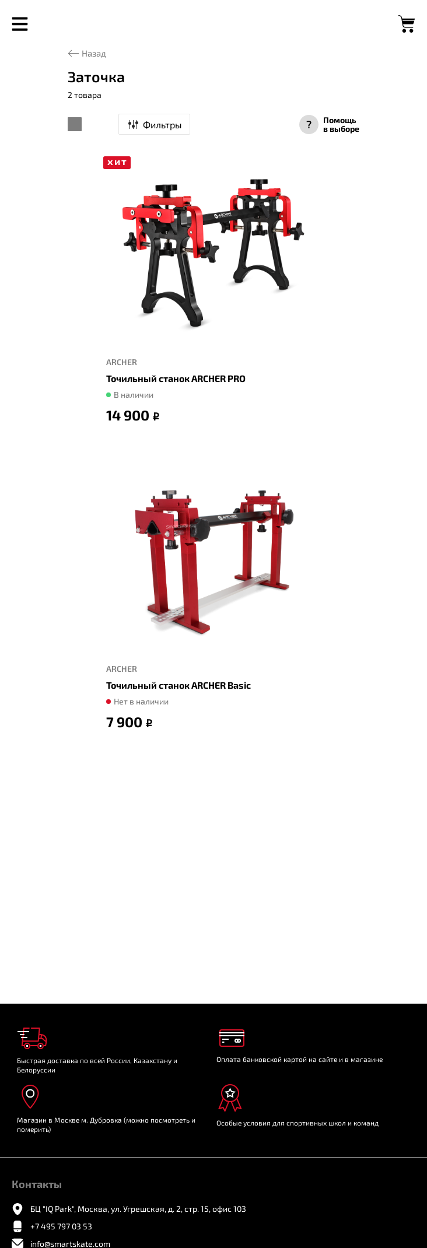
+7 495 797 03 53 (61, 1226)
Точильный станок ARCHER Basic (178, 684)
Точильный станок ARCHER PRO (176, 378)
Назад (94, 53)
